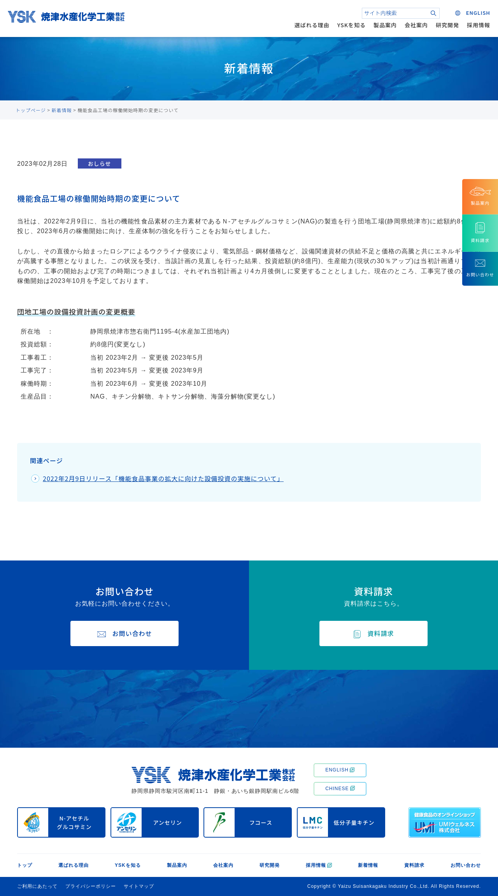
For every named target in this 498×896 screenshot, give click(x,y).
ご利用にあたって (37, 886)
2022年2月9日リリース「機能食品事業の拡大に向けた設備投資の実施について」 (163, 478)
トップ (24, 865)
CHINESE (339, 788)
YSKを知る (351, 25)
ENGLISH (339, 770)
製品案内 (385, 25)
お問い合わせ (466, 865)
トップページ (31, 110)
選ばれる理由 (312, 25)
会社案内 (416, 25)
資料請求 (414, 865)
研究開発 (447, 25)
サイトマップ (139, 886)
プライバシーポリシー (90, 886)
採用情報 (478, 25)
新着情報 (62, 110)
